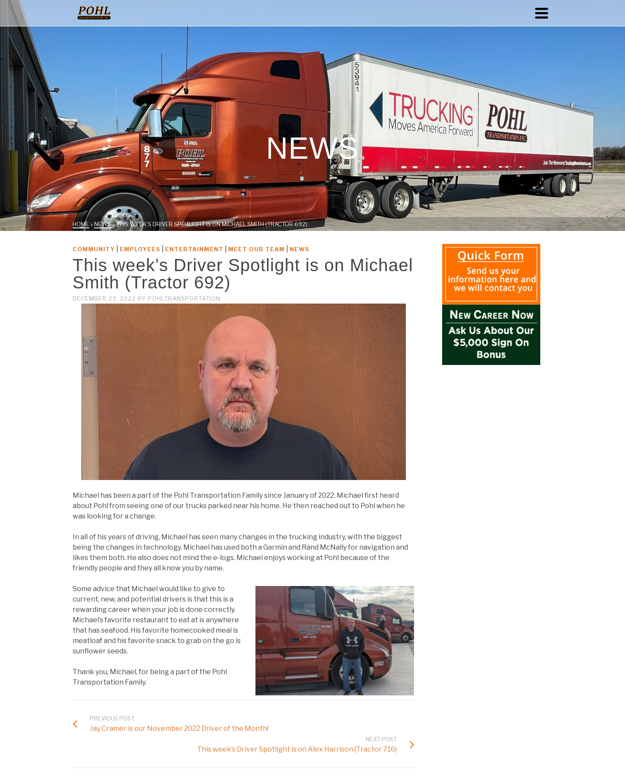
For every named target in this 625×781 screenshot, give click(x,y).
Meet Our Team (256, 249)
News (299, 249)
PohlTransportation (184, 298)
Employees (140, 249)
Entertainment (194, 249)
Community (94, 249)
